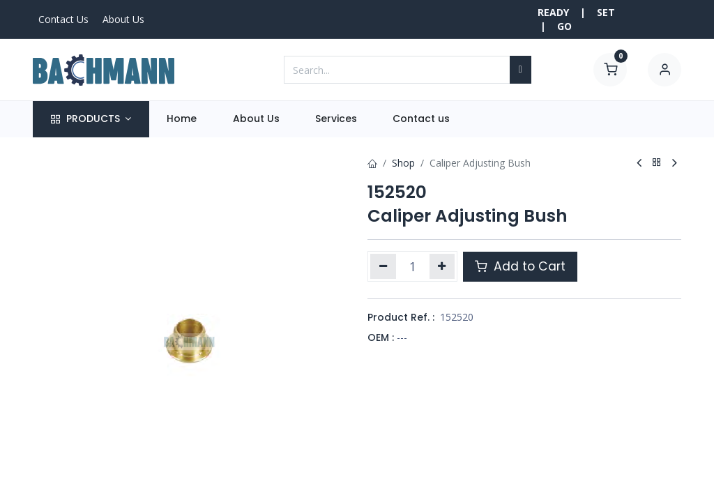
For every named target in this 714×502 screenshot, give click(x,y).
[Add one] (442, 266)
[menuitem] (182, 119)
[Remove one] (383, 266)
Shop (403, 162)
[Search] (520, 70)
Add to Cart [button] (520, 266)
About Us (123, 19)
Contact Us (63, 19)
